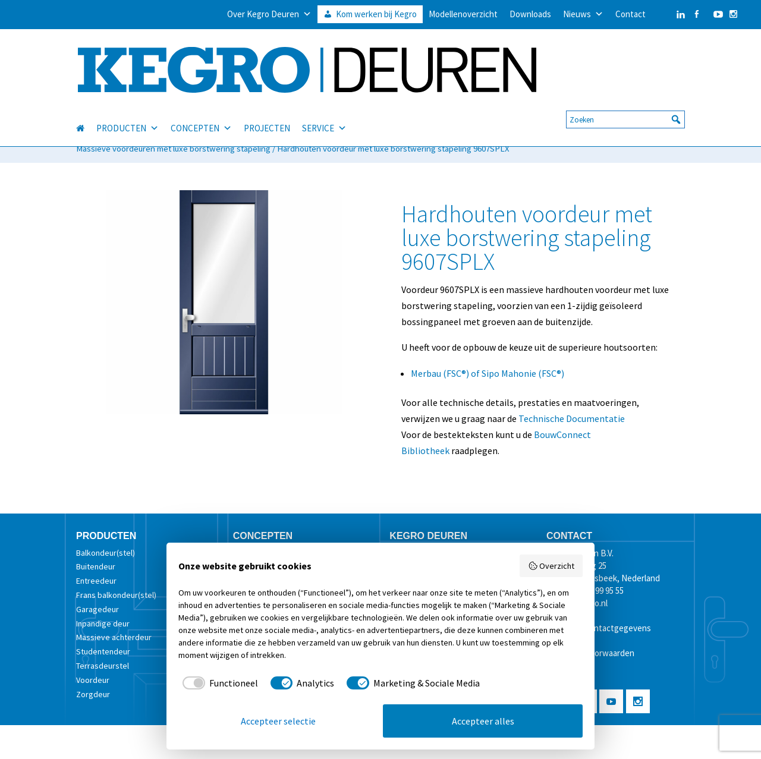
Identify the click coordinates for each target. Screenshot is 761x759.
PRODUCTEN (127, 115)
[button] (676, 106)
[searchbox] (625, 106)
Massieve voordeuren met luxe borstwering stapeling (173, 148)
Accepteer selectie (278, 721)
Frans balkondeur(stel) (116, 595)
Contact (630, 14)
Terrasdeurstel (102, 665)
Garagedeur (97, 609)
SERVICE (324, 115)
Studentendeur (103, 651)
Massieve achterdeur (114, 637)
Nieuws (583, 14)
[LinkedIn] (669, 14)
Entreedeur (96, 580)
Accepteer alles (483, 721)
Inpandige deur (103, 623)
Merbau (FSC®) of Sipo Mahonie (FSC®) (487, 373)
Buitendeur (95, 566)
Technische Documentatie (571, 418)
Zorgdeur (93, 694)
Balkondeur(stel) (105, 552)
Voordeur (92, 680)
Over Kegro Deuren (269, 14)
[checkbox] (218, 683)
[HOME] (86, 115)
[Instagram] (733, 14)
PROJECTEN (267, 114)
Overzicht (551, 565)
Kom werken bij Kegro (376, 14)
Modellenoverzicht (463, 14)
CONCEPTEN (201, 115)
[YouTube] (715, 14)
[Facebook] (696, 14)
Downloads (530, 14)
